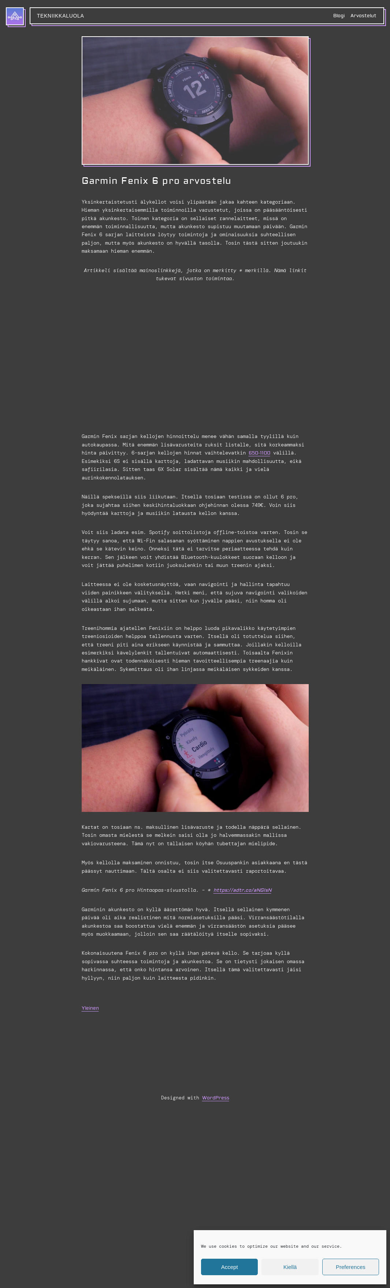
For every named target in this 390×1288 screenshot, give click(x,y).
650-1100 (259, 453)
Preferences (350, 1267)
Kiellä (290, 1267)
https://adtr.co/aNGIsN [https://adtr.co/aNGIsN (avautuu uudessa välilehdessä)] (242, 890)
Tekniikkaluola (60, 16)
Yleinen (90, 1008)
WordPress (215, 1097)
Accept (229, 1267)
